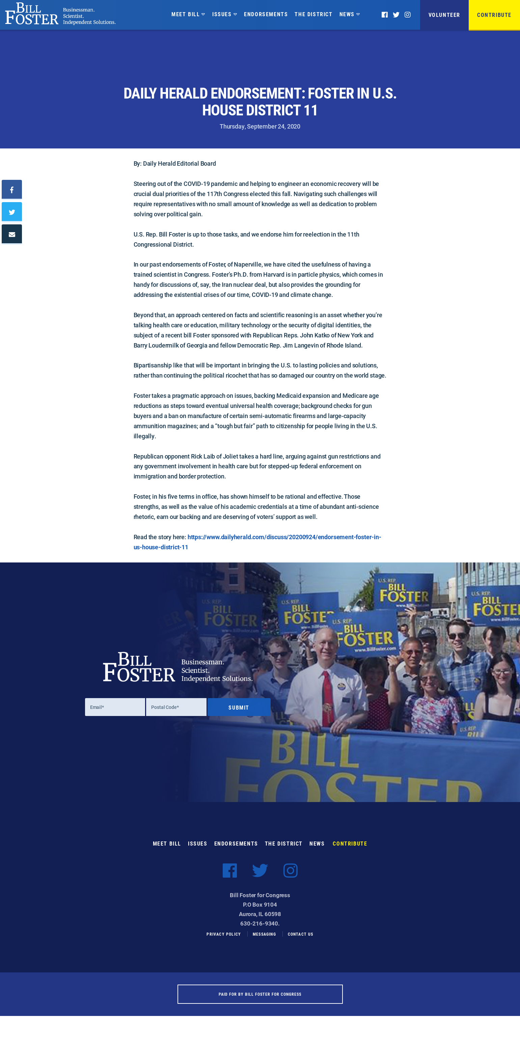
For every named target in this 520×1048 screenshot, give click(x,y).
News (347, 14)
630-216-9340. (260, 931)
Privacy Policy (224, 942)
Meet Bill (185, 14)
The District (313, 14)
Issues (222, 14)
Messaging (264, 942)
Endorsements (266, 14)
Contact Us (300, 942)
